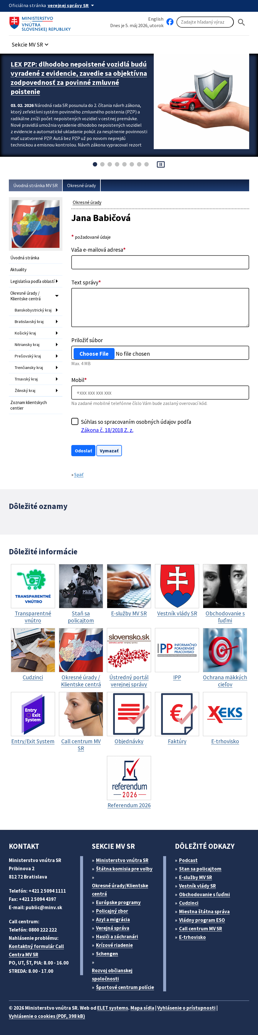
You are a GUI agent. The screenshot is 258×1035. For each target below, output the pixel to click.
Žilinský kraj (25, 390)
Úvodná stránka (24, 258)
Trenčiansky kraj (29, 367)
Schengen (107, 953)
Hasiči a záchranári (117, 936)
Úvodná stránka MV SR (35, 185)
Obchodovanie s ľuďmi (204, 894)
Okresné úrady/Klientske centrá (120, 889)
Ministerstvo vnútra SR (122, 860)
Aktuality (18, 269)
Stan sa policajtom (200, 869)
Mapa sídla (142, 1008)
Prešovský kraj (28, 356)
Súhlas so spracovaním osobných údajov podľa (136, 426)
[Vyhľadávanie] (205, 22)
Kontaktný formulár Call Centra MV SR (36, 950)
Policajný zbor (112, 911)
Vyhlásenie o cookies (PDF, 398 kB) (47, 1016)
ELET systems (112, 1008)
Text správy (86, 282)
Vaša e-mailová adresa (98, 249)
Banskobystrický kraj (33, 310)
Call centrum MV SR (200, 928)
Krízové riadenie (114, 945)
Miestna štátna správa (204, 911)
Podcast (188, 860)
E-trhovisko (192, 937)
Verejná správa (112, 928)
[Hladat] (241, 22)
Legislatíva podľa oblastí (32, 281)
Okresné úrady (81, 185)
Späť (79, 474)
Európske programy (118, 902)
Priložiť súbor (87, 340)
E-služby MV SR (195, 877)
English (155, 19)
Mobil (79, 379)
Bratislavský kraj (29, 321)
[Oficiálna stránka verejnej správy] (72, 5)
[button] (31, 43)
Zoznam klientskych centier (28, 405)
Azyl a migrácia (113, 919)
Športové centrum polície (125, 987)
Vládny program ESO (202, 920)
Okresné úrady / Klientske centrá (25, 295)
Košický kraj (25, 333)
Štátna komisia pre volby (124, 869)
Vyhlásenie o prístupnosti (186, 1008)
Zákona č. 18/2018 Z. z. (107, 430)
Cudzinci (189, 903)
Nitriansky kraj (27, 344)
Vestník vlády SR (197, 886)
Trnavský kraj (26, 379)
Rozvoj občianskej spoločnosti (112, 974)
